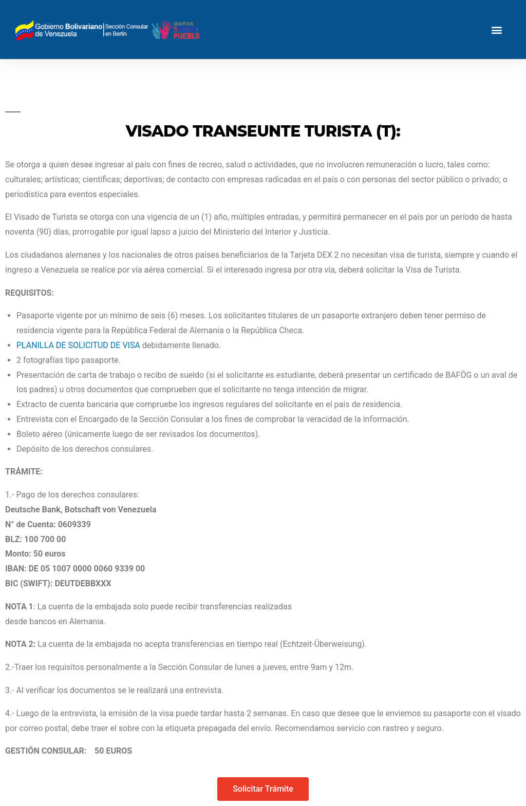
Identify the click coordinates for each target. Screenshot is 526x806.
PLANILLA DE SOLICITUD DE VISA (78, 345)
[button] (497, 29)
